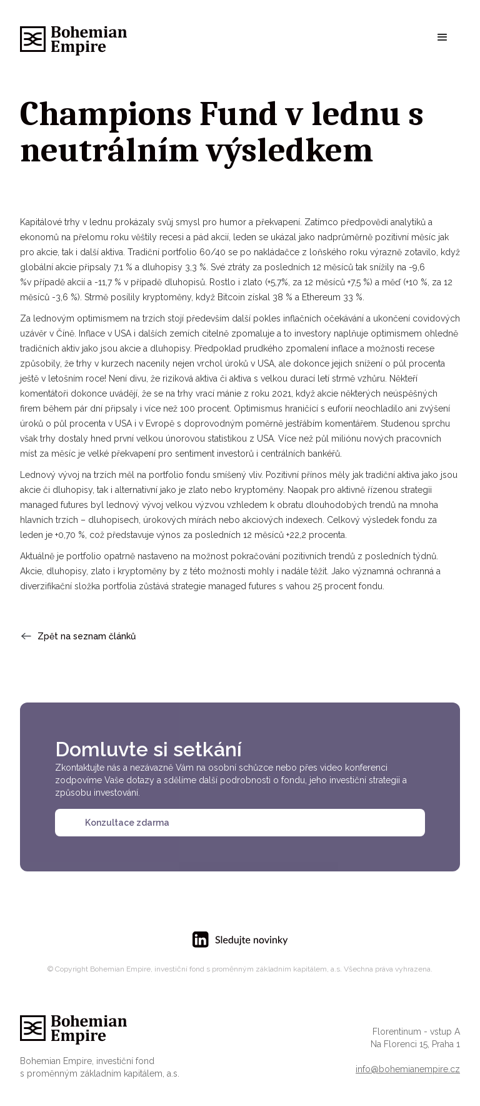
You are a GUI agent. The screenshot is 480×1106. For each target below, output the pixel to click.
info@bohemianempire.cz (408, 1069)
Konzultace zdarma (127, 823)
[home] (73, 38)
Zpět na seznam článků (87, 636)
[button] (442, 37)
